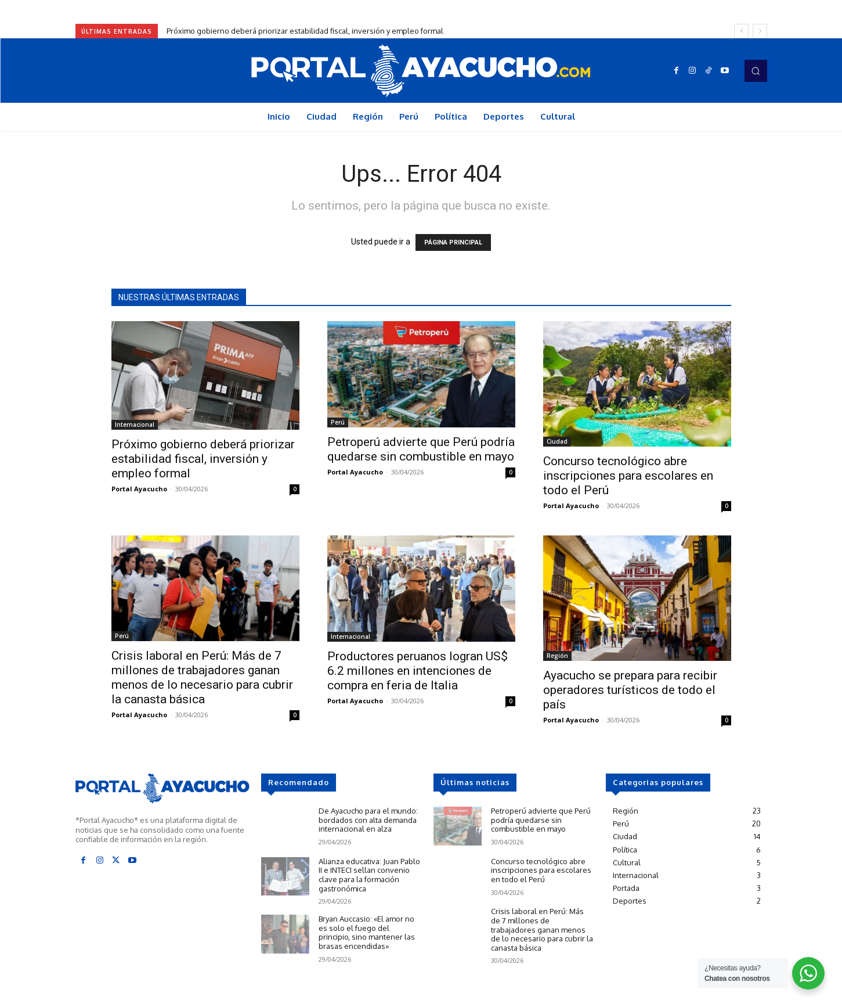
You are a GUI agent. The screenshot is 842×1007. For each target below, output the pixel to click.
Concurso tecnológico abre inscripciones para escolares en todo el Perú (628, 475)
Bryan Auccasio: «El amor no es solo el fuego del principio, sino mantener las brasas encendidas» (367, 932)
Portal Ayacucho (139, 488)
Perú (338, 422)
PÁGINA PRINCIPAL (453, 242)
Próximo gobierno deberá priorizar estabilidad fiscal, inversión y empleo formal (305, 30)
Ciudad (557, 441)
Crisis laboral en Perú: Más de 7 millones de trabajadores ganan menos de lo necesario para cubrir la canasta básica (202, 677)
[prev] (741, 31)
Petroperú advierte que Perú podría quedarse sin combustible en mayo (421, 449)
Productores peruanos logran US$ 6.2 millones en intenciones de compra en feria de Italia (417, 670)
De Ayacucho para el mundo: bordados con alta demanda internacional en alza (368, 819)
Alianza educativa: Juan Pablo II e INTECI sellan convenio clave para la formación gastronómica (369, 875)
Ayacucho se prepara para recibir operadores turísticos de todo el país (630, 689)
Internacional (134, 424)
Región (557, 656)
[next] (760, 31)
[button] (756, 71)
